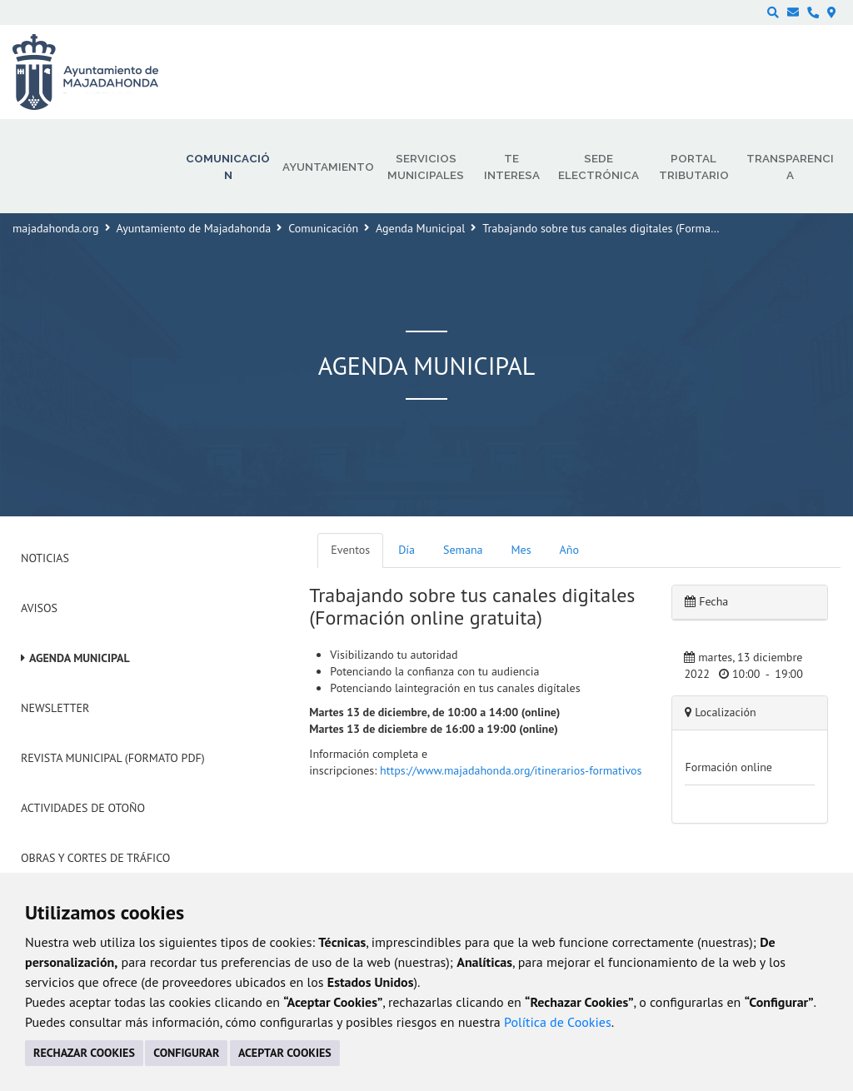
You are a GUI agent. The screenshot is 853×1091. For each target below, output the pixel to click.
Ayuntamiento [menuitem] (328, 166)
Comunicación (323, 228)
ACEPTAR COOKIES (285, 1052)
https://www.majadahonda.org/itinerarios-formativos (510, 770)
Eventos (350, 549)
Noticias (45, 557)
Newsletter (55, 707)
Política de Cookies (557, 1022)
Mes (521, 549)
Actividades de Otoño (83, 807)
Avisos (39, 607)
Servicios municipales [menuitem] (425, 167)
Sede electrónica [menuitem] (598, 167)
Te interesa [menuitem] (512, 167)
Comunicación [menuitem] (228, 167)
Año (569, 549)
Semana (462, 549)
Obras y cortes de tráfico (95, 857)
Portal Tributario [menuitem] (694, 167)
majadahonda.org (55, 228)
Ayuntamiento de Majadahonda (194, 228)
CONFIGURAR (186, 1052)
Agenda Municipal (420, 228)
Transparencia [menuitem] (790, 167)
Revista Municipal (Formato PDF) (113, 757)
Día (406, 549)
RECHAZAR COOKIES (84, 1052)
